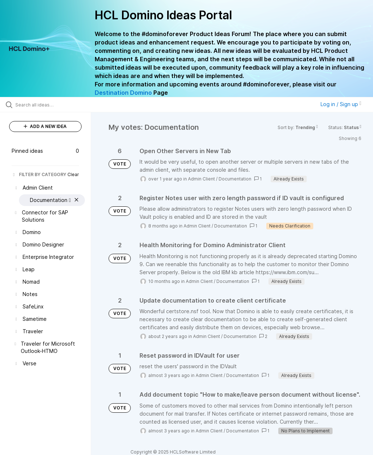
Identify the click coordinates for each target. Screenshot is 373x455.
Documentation (235, 179)
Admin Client (201, 179)
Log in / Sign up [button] (341, 104)
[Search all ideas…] (49, 104)
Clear (73, 174)
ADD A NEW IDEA (45, 126)
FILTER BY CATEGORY (39, 174)
